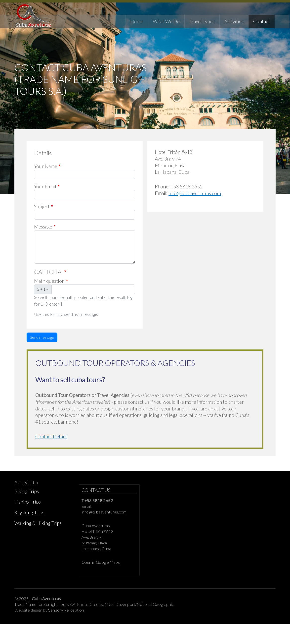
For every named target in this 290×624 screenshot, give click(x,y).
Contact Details (51, 439)
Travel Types (202, 21)
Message (43, 229)
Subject (42, 209)
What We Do (166, 21)
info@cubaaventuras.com (194, 195)
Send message (42, 339)
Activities (234, 21)
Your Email (45, 188)
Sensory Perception (66, 612)
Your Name (45, 168)
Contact (262, 21)
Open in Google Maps (101, 564)
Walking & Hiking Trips (38, 525)
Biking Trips (26, 493)
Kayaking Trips (29, 514)
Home (137, 21)
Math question (49, 283)
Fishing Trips (27, 504)
